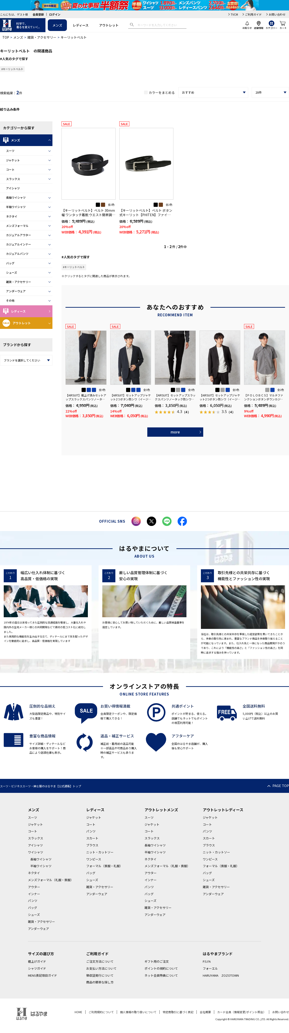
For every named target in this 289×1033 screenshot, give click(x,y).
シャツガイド (37, 968)
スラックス (13, 179)
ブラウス (92, 845)
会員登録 (38, 14)
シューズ (11, 272)
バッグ (10, 263)
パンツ (32, 900)
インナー (34, 894)
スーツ (10, 151)
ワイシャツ (35, 852)
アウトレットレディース (223, 809)
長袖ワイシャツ (16, 197)
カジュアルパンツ (17, 254)
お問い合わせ (277, 14)
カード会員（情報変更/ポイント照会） (241, 1012)
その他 (10, 300)
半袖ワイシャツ (16, 207)
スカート (92, 838)
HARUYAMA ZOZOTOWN (221, 975)
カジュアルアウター (18, 235)
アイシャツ (13, 188)
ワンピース (93, 859)
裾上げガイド (37, 961)
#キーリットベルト (12, 69)
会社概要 (205, 1012)
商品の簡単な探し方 (100, 982)
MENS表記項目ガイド (42, 975)
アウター (34, 887)
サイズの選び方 (41, 953)
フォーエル (210, 968)
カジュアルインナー (18, 244)
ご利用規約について (101, 1012)
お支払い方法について (101, 968)
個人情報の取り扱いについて (138, 1012)
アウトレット (109, 25)
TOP (5, 37)
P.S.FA (207, 961)
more (175, 432)
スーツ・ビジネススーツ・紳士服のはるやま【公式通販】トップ (40, 786)
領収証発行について (100, 975)
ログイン (54, 14)
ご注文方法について (100, 961)
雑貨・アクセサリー (41, 37)
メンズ (57, 25)
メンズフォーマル (17, 226)
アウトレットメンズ (161, 809)
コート (10, 169)
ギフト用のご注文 (156, 961)
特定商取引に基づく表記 (178, 1012)
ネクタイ (11, 216)
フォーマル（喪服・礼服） (104, 866)
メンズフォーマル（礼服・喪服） (50, 880)
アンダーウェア (16, 291)
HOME (78, 1012)
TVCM (234, 14)
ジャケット (13, 160)
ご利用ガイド (253, 14)
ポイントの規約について (161, 968)
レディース (81, 25)
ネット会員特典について (161, 975)
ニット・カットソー (100, 852)
